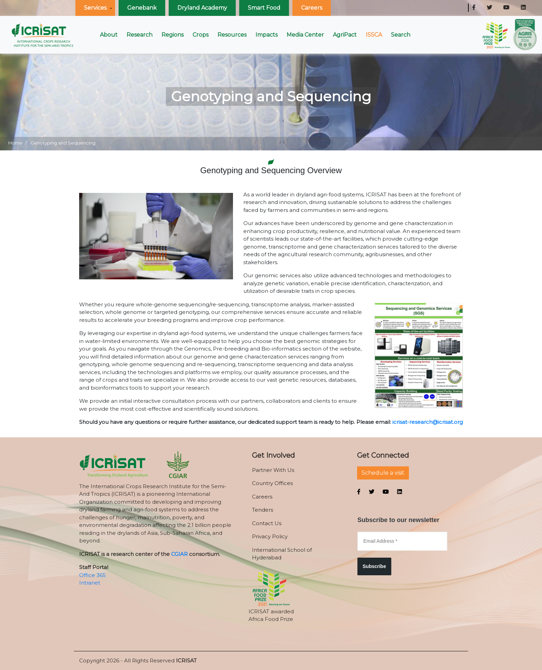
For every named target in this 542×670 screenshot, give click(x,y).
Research (139, 34)
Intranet (89, 582)
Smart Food (264, 7)
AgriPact (345, 34)
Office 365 (92, 575)
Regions (172, 34)
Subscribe (374, 566)
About (109, 34)
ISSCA (374, 34)
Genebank (142, 7)
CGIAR (179, 554)
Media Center (305, 34)
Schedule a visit (383, 472)
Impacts (266, 34)
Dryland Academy (202, 7)
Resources (231, 34)
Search (400, 34)
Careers (311, 7)
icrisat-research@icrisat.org (427, 422)
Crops (200, 34)
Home (15, 143)
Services (95, 7)
